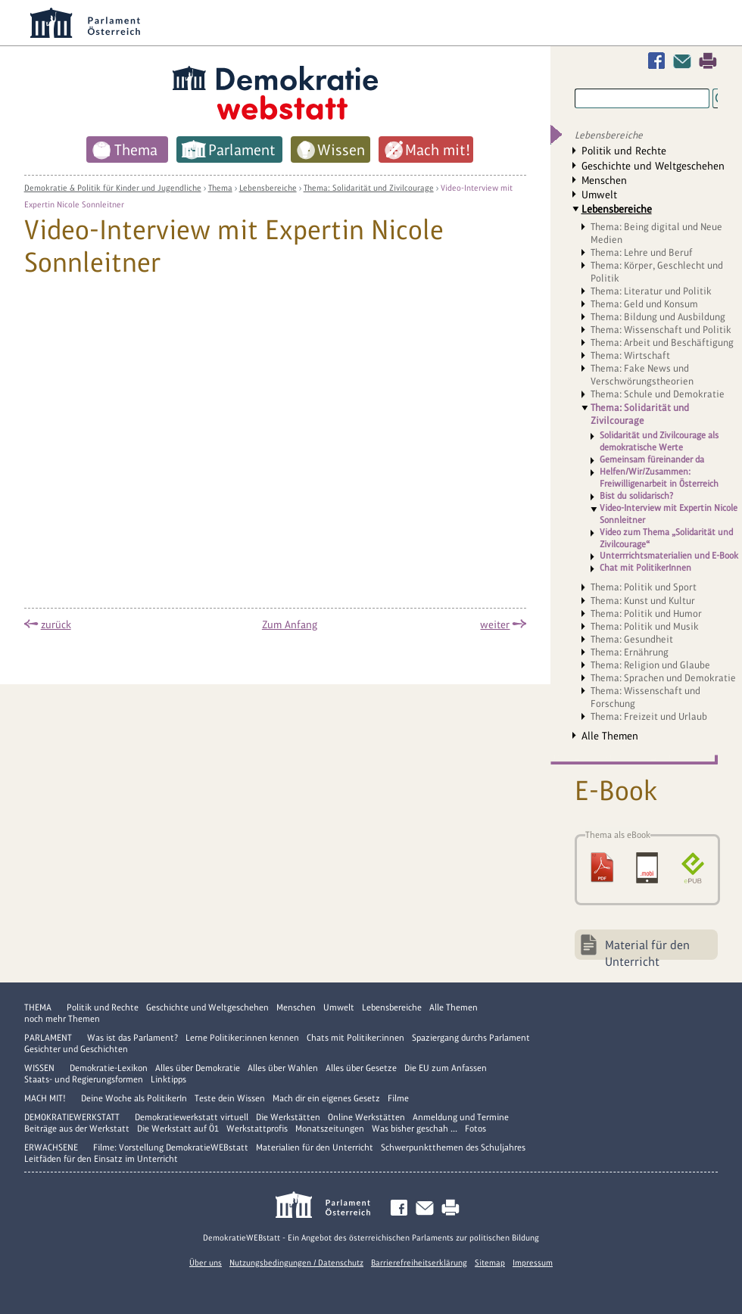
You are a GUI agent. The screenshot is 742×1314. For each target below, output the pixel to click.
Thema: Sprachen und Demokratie (663, 677)
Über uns (205, 1262)
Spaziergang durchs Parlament (471, 1037)
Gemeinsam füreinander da (652, 459)
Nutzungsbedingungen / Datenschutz (296, 1262)
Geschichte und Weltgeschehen (653, 166)
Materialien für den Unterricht (314, 1147)
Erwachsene (51, 1147)
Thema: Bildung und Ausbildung (658, 316)
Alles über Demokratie (197, 1068)
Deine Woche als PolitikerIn (134, 1098)
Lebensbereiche (268, 187)
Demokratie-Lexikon (109, 1068)
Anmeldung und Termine (461, 1117)
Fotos (475, 1128)
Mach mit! (45, 1098)
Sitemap (490, 1262)
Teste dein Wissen (230, 1098)
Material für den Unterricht (647, 949)
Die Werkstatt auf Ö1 (178, 1128)
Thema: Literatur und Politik (651, 291)
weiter (495, 624)
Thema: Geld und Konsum (644, 304)
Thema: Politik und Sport (644, 587)
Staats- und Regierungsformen (83, 1079)
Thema (220, 187)
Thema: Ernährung (630, 652)
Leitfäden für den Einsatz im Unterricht (101, 1159)
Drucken (708, 60)
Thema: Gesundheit (632, 639)
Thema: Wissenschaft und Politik (661, 329)
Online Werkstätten (366, 1117)
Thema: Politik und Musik (645, 626)
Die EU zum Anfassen (445, 1068)
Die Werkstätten (288, 1117)
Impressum (533, 1262)
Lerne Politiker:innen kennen (242, 1037)
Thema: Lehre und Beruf (642, 252)
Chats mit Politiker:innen (355, 1037)
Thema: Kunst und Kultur (643, 600)
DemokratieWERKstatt (72, 1117)
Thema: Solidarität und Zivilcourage (369, 187)
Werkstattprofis (257, 1128)
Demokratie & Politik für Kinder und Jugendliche (112, 187)
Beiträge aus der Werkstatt (76, 1128)
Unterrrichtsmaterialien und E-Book (669, 555)
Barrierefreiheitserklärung (419, 1262)
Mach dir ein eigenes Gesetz (326, 1098)
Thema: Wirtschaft (630, 355)
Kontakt (685, 60)
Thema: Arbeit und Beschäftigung (662, 342)
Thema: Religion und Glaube (650, 665)
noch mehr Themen (62, 1019)
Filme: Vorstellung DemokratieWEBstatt (170, 1147)
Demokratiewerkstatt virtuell (191, 1117)
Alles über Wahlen (283, 1068)
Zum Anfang (289, 624)
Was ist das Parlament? (132, 1037)
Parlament (48, 1037)
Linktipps (168, 1079)
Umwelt (599, 194)
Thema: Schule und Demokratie (658, 394)
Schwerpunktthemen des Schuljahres (453, 1147)
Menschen (604, 180)
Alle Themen (609, 736)
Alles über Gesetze (361, 1068)
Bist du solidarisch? (636, 495)
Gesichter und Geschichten (76, 1049)
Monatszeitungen (329, 1128)
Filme (398, 1098)
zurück (56, 624)
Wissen (39, 1068)
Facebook (659, 60)
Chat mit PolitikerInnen (645, 567)
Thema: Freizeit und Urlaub (649, 716)
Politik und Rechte (623, 151)
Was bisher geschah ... (414, 1128)
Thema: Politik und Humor (646, 613)
